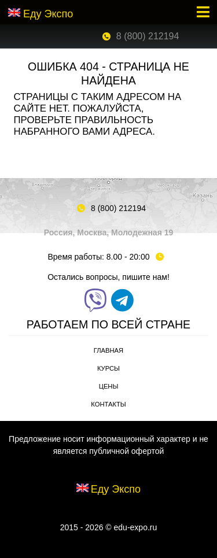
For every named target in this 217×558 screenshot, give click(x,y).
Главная (108, 350)
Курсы (108, 368)
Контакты (108, 404)
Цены (109, 386)
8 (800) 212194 (147, 36)
